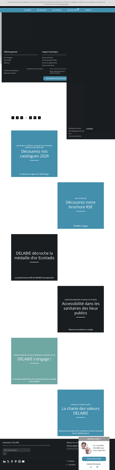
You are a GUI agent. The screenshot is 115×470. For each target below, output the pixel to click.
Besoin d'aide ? (94, 439)
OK (38, 450)
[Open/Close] (106, 439)
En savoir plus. (63, 4)
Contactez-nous (75, 448)
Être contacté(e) (94, 459)
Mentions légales (34, 468)
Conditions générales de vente (18, 468)
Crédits (43, 468)
